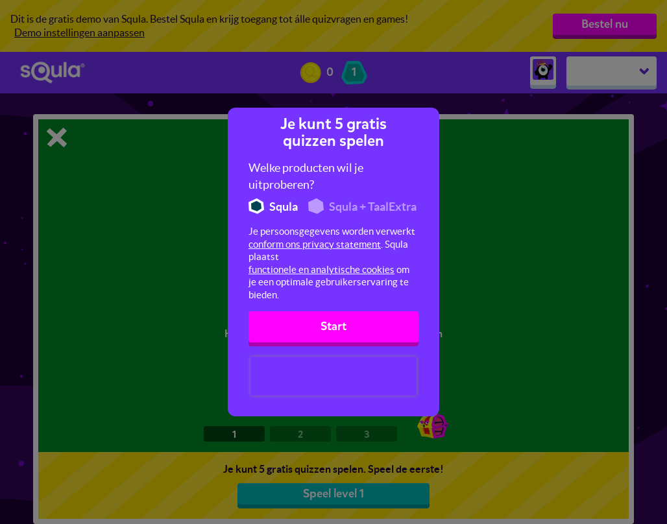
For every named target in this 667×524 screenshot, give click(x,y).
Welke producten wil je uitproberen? (306, 176)
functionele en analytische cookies (321, 269)
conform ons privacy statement (315, 244)
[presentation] (333, 376)
